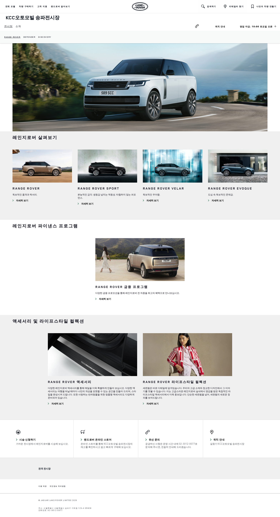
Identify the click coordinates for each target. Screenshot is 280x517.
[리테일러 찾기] (233, 6)
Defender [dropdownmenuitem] (29, 37)
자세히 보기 (22, 200)
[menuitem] (8, 26)
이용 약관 (42, 486)
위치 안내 (224, 27)
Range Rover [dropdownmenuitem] (12, 37)
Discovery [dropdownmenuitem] (44, 37)
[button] (10, 6)
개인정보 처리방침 (58, 486)
